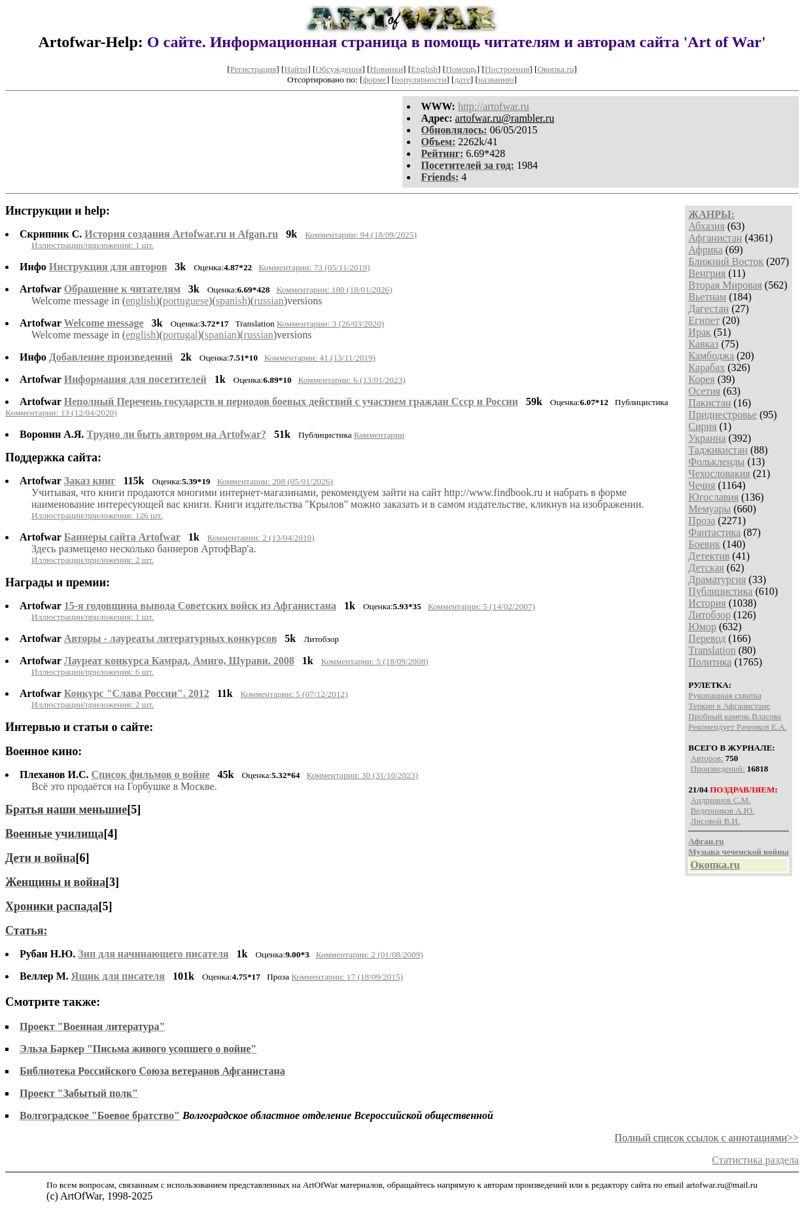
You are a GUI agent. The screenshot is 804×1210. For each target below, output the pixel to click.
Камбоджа (711, 355)
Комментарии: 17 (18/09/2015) (347, 977)
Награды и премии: (57, 582)
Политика (709, 661)
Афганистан (715, 237)
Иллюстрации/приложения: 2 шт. (92, 560)
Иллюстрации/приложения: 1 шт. (92, 245)
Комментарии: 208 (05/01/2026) (275, 481)
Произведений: (718, 769)
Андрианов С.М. (721, 800)
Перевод (706, 638)
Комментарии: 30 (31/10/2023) (362, 775)
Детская (706, 567)
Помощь (461, 69)
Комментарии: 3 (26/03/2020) (330, 324)
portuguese (186, 300)
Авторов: (707, 758)
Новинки (386, 69)
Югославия (713, 497)
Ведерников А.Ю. (723, 810)
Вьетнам (707, 296)
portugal (180, 334)
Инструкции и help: (57, 210)
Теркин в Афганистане (729, 706)
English (424, 69)
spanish (231, 300)
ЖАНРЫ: (711, 214)
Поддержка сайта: (53, 457)
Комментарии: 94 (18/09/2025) (361, 235)
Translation (711, 650)
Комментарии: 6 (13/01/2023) (352, 380)
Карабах (706, 367)
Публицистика (720, 591)
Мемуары (709, 508)
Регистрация (253, 69)
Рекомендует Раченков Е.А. (737, 727)
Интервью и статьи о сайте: (79, 727)
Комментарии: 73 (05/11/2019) (314, 267)
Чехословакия (719, 473)
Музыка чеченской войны (738, 852)
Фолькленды (716, 461)
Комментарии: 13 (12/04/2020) (61, 413)
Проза (701, 520)
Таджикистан (718, 449)
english (141, 300)
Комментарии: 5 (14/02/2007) (481, 606)
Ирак (699, 332)
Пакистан (709, 402)
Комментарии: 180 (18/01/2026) (334, 289)
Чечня (701, 485)
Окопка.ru (555, 69)
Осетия (704, 391)
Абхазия (706, 226)
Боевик (704, 544)
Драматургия (717, 579)
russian (268, 300)
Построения (507, 69)
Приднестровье (722, 414)
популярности (420, 79)
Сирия (702, 426)
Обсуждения (338, 69)
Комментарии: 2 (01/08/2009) (369, 954)
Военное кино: (43, 751)
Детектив (708, 555)
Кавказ (703, 343)
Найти (296, 69)
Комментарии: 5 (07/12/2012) (294, 694)
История (706, 603)
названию (496, 79)
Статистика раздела (755, 1160)
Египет (704, 320)
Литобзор (709, 614)
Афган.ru (706, 841)
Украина (706, 438)
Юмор (702, 626)
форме (375, 79)
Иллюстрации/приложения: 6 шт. (92, 672)
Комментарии (379, 435)
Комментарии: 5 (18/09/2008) (374, 661)
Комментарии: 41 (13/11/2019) (320, 358)
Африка (705, 249)
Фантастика (714, 532)
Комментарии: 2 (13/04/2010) (261, 538)
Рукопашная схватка (724, 695)
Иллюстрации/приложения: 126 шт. (97, 515)
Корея (701, 379)
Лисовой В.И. (715, 821)
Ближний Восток (725, 261)
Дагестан (708, 308)
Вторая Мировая (725, 285)
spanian (221, 334)
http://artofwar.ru (493, 106)
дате (462, 79)
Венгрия (706, 273)
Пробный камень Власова (734, 716)
